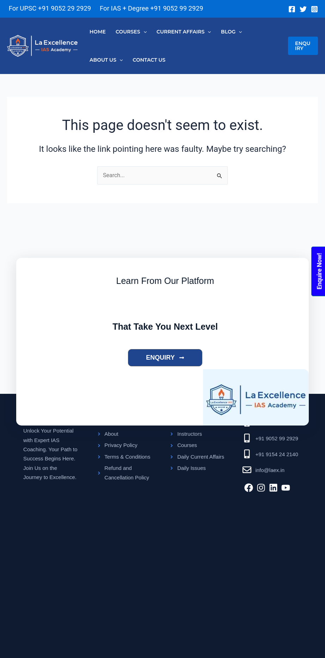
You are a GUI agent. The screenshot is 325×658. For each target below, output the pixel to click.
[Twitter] (303, 9)
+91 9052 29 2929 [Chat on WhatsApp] (64, 8)
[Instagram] (314, 9)
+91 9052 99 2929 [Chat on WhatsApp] (176, 8)
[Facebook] (291, 9)
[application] (143, 32)
